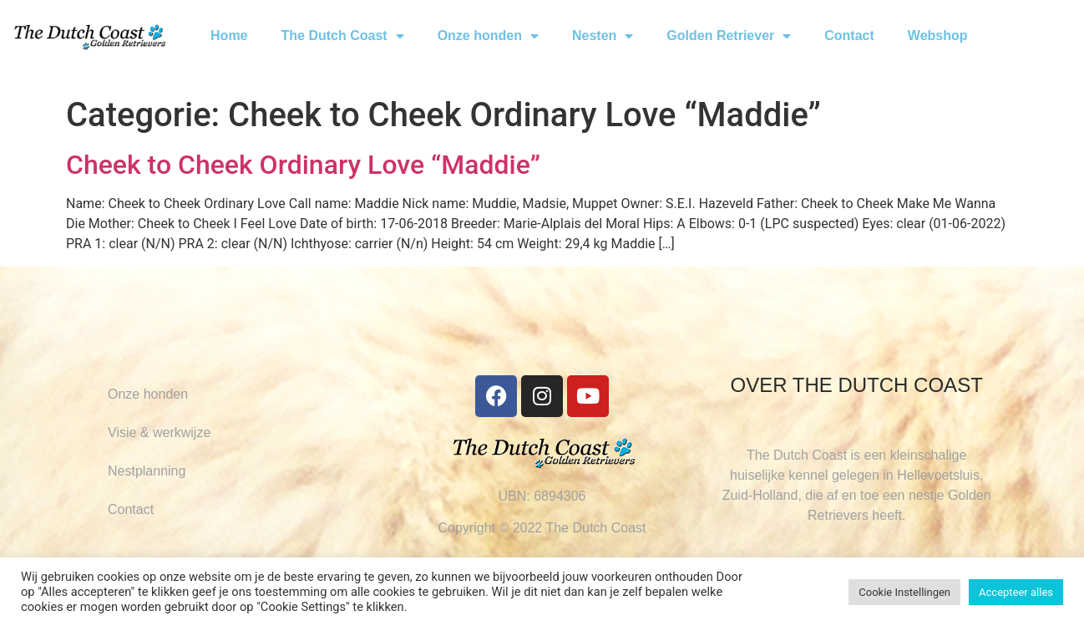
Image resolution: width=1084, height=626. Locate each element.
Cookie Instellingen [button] (904, 592)
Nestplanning (146, 471)
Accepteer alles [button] (1016, 592)
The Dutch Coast (342, 36)
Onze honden (488, 36)
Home (228, 35)
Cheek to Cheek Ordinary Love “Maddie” (303, 165)
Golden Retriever (728, 36)
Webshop (938, 35)
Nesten (602, 36)
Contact (849, 35)
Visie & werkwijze (159, 432)
